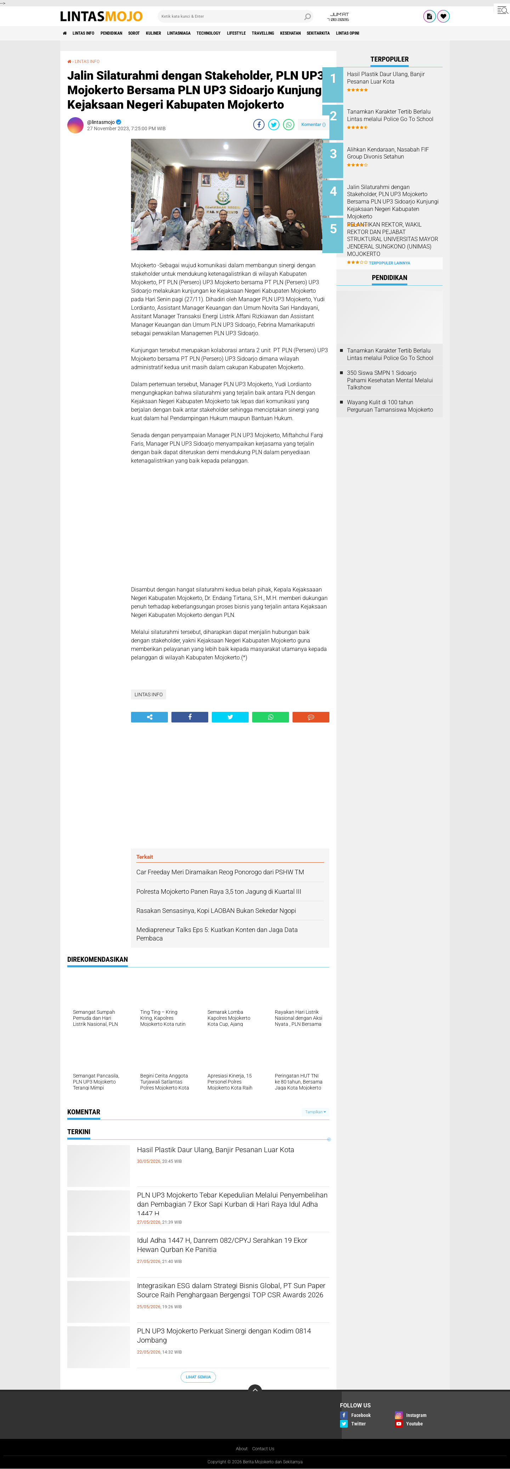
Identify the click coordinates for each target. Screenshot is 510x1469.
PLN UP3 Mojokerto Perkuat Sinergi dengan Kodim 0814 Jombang (224, 1337)
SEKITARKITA (377, 33)
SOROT (152, 33)
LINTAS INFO (89, 33)
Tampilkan (315, 1111)
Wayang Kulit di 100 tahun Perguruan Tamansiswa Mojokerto (390, 395)
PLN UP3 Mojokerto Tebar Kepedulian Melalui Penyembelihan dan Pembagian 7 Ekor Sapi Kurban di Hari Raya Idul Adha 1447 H (228, 1207)
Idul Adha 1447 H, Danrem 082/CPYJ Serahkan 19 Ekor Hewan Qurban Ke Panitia (229, 1247)
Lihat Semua (198, 1376)
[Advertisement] (95, 244)
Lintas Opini (413, 33)
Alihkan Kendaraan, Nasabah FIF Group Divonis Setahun (397, 149)
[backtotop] (255, 1391)
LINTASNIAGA (207, 33)
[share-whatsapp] (288, 124)
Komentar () (313, 124)
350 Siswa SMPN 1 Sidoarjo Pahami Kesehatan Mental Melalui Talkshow (390, 369)
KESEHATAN (342, 33)
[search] (235, 16)
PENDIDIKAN (124, 33)
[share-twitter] (273, 124)
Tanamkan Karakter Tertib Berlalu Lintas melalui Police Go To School (396, 117)
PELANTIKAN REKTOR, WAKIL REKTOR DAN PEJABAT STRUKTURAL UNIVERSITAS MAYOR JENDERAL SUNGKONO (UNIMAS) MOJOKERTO (398, 235)
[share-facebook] (259, 124)
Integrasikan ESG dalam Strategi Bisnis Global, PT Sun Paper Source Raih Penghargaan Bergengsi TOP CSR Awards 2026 (229, 1298)
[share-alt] (149, 716)
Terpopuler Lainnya (389, 252)
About (240, 1449)
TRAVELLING (309, 33)
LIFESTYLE (277, 33)
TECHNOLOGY (244, 33)
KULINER (176, 33)
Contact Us (264, 1449)
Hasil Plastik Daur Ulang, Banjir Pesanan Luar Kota (226, 1156)
